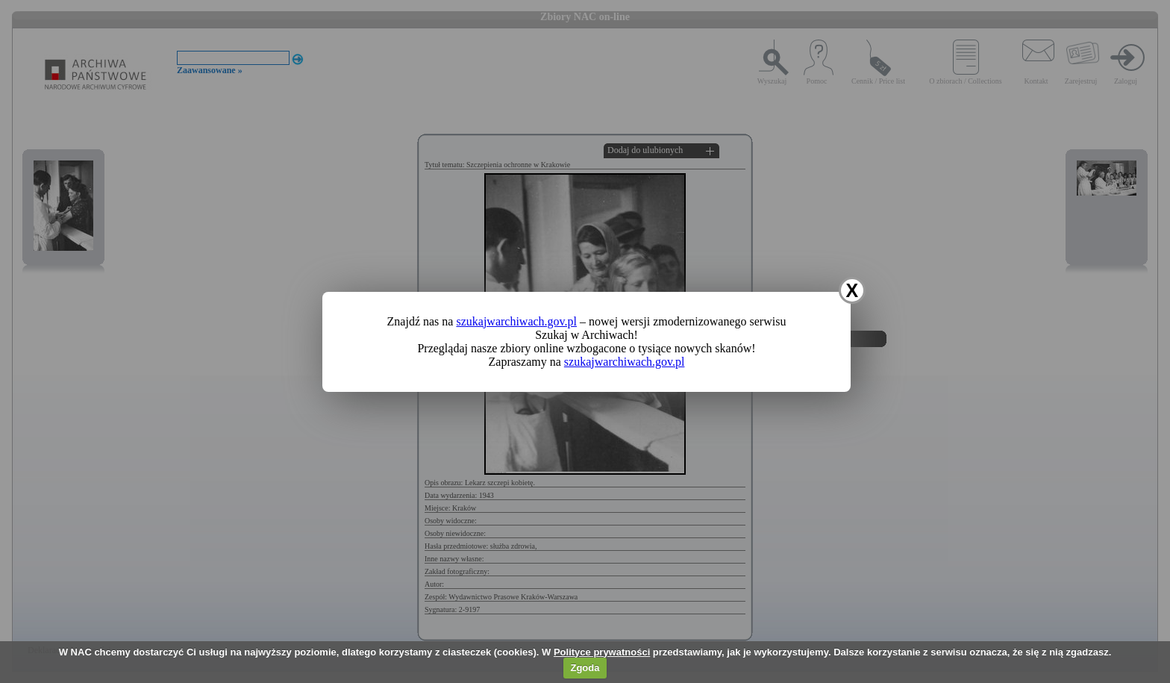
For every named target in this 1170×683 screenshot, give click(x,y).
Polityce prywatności (602, 652)
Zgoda (584, 667)
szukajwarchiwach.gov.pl (516, 321)
